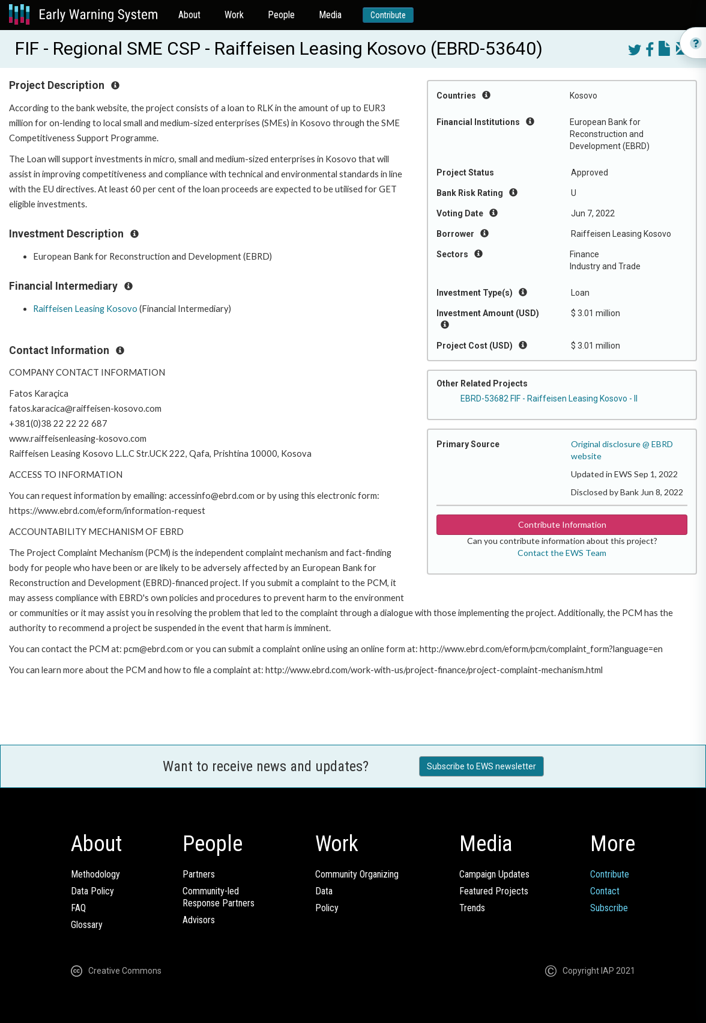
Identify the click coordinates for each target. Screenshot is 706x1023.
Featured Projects (493, 891)
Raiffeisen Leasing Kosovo (85, 309)
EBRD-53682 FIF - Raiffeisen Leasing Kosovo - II (549, 398)
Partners (199, 874)
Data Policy (92, 891)
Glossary (87, 924)
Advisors (199, 920)
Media (330, 14)
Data (324, 891)
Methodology (95, 874)
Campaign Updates (494, 874)
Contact (605, 891)
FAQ (78, 908)
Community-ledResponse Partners (219, 897)
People (281, 14)
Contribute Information (562, 524)
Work (234, 14)
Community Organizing (357, 874)
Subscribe (609, 908)
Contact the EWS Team (561, 553)
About (189, 14)
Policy (327, 908)
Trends (472, 908)
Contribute (388, 15)
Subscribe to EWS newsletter (481, 766)
